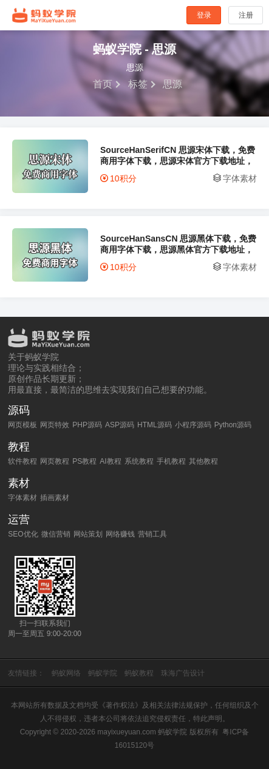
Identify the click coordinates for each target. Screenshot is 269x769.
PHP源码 (87, 425)
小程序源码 (193, 425)
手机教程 (171, 461)
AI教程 (110, 461)
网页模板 (22, 425)
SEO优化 (23, 534)
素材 (19, 483)
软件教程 (22, 461)
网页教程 (54, 461)
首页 (102, 84)
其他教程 (203, 461)
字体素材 (240, 178)
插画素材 (54, 497)
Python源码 (232, 425)
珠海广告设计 (183, 673)
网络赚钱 (120, 534)
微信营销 (55, 534)
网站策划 (88, 534)
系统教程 (139, 461)
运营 (19, 519)
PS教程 (84, 461)
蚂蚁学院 (44, 15)
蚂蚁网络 (66, 673)
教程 (19, 447)
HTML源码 (154, 425)
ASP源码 (119, 425)
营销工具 (152, 534)
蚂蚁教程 (139, 673)
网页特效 (54, 425)
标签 (138, 84)
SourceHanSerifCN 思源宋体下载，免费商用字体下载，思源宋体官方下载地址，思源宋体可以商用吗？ (177, 155)
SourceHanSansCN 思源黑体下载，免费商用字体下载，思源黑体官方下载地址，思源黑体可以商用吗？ (178, 244)
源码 (19, 410)
